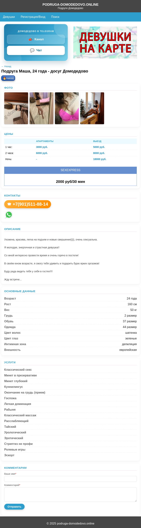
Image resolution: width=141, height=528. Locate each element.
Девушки (9, 16)
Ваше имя (10, 473)
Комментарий (12, 485)
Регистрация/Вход (33, 16)
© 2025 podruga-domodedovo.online (70, 523)
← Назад (6, 66)
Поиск (55, 16)
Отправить (14, 506)
